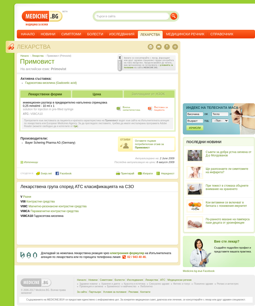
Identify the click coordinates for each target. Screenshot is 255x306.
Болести (95, 34)
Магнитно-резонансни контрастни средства (57, 206)
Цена (97, 94)
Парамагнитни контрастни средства (55, 211)
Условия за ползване (114, 292)
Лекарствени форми (45, 94)
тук (75, 126)
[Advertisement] (122, 218)
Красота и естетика (134, 283)
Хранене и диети (110, 283)
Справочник (221, 34)
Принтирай (127, 173)
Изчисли (195, 128)
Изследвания (121, 34)
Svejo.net (44, 173)
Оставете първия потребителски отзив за (149, 144)
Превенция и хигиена (91, 286)
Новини (48, 34)
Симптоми (71, 34)
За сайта (82, 292)
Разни (27, 196)
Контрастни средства (40, 201)
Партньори (95, 292)
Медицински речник (185, 34)
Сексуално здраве (159, 283)
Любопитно (146, 286)
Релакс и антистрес (228, 283)
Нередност (167, 173)
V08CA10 (36, 114)
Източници (31, 162)
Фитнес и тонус (181, 283)
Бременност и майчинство (121, 286)
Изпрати (148, 173)
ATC (162, 279)
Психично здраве (203, 283)
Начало (28, 34)
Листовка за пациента (161, 108)
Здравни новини (88, 283)
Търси (173, 16)
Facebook (63, 173)
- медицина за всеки (42, 18)
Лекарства (34, 46)
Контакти (145, 292)
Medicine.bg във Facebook (199, 270)
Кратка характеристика (131, 108)
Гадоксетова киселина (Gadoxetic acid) (51, 83)
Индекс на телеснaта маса (212, 108)
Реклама (133, 292)
